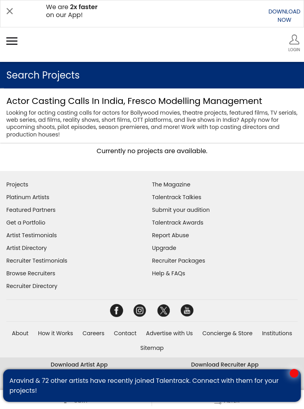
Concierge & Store (227, 333)
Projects (17, 184)
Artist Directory (26, 248)
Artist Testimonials (31, 235)
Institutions (277, 333)
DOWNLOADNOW (284, 16)
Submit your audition (181, 210)
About (20, 333)
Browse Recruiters (30, 273)
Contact (125, 333)
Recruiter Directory (31, 286)
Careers (93, 333)
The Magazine (171, 184)
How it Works (55, 333)
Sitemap (152, 348)
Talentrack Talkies (176, 197)
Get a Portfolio (25, 222)
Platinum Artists (27, 197)
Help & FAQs (168, 273)
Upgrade (164, 248)
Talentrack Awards (177, 222)
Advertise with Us (169, 333)
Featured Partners (30, 210)
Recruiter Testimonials (36, 260)
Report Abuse (170, 235)
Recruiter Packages (178, 260)
